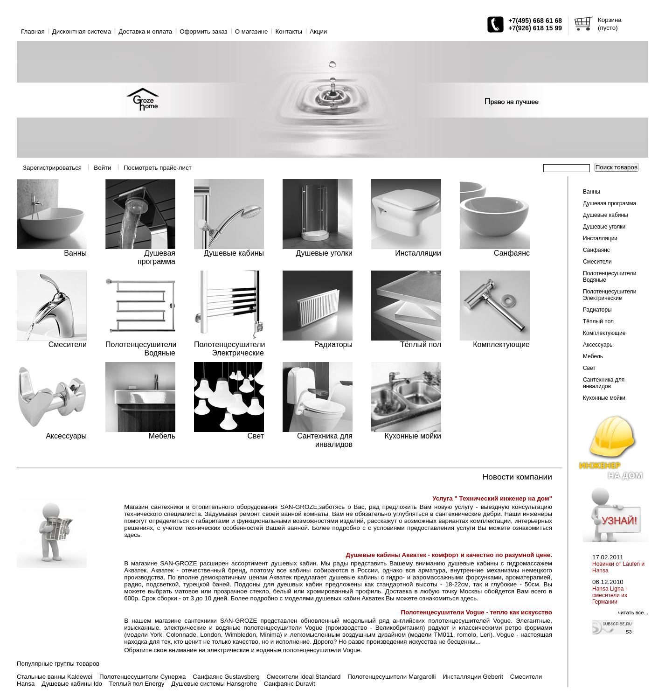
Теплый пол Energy (137, 683)
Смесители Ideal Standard (304, 676)
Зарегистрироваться (52, 167)
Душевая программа (609, 203)
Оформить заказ (204, 31)
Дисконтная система (81, 31)
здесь (132, 534)
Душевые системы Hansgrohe (214, 683)
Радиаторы (597, 309)
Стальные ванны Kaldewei (54, 676)
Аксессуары (598, 344)
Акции (318, 31)
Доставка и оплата (145, 31)
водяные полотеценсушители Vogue (308, 650)
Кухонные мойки (604, 398)
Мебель (593, 356)
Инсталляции (600, 238)
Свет (589, 368)
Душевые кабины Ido (72, 683)
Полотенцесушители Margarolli (391, 676)
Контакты (288, 31)
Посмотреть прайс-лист (158, 167)
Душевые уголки (604, 226)
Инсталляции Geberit (473, 676)
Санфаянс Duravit (289, 683)
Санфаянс (596, 250)
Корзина (610, 19)
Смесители (597, 261)
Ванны (591, 191)
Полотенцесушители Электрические (609, 294)
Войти (102, 167)
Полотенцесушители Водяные (609, 276)
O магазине (251, 31)
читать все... (633, 612)
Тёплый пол (598, 321)
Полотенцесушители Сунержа (142, 676)
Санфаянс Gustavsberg (226, 676)
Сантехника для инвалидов (603, 383)
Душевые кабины (605, 215)
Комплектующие (604, 333)
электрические (228, 650)
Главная (33, 31)
